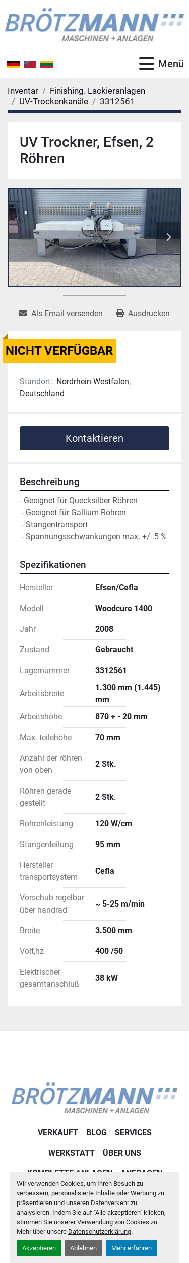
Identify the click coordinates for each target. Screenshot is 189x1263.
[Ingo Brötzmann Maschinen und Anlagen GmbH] (94, 1097)
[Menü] (146, 63)
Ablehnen (83, 1248)
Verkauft (58, 1132)
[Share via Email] (61, 313)
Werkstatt (71, 1153)
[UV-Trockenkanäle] (53, 101)
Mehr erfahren (131, 1248)
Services (133, 1132)
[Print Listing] (142, 313)
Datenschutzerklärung (99, 1231)
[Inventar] (23, 91)
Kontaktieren (94, 438)
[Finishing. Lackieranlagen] (97, 91)
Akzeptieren (39, 1248)
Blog (96, 1132)
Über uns (122, 1153)
